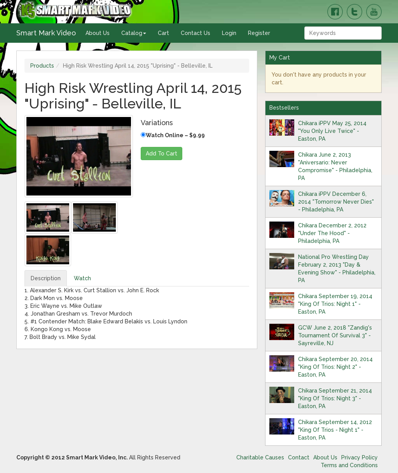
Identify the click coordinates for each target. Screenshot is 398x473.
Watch (82, 278)
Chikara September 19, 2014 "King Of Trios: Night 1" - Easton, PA (335, 304)
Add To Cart (161, 153)
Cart (163, 33)
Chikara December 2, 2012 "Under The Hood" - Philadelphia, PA (332, 233)
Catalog (133, 33)
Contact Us (195, 33)
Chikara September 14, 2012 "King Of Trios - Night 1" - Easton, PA (335, 430)
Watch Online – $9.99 (173, 135)
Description (46, 278)
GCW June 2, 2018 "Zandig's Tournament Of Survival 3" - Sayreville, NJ (335, 335)
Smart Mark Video (46, 33)
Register (259, 33)
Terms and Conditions (349, 465)
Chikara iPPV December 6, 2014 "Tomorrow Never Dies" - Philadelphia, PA (336, 202)
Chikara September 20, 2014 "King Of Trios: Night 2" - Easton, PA (335, 367)
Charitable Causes (260, 457)
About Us (98, 33)
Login (229, 33)
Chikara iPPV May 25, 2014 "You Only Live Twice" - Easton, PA (332, 131)
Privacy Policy (359, 457)
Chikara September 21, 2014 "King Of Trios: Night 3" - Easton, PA (335, 398)
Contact (298, 457)
